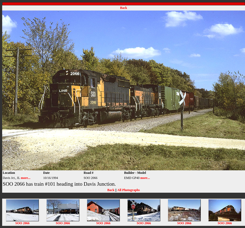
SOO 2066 (22, 221)
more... (25, 178)
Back (123, 8)
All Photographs (128, 190)
